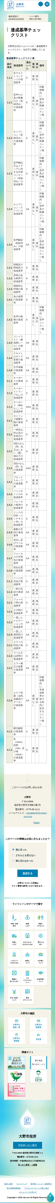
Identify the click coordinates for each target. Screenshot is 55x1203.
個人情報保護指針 (14, 1188)
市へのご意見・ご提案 (27, 1165)
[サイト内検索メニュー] (40, 4)
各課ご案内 (8, 1184)
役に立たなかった (24, 860)
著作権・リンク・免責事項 (41, 1184)
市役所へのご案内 (27, 1145)
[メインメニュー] (47, 4)
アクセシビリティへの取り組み (36, 1188)
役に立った (21, 849)
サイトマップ (21, 1184)
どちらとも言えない (25, 855)
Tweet (36, 822)
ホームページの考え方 (28, 1192)
